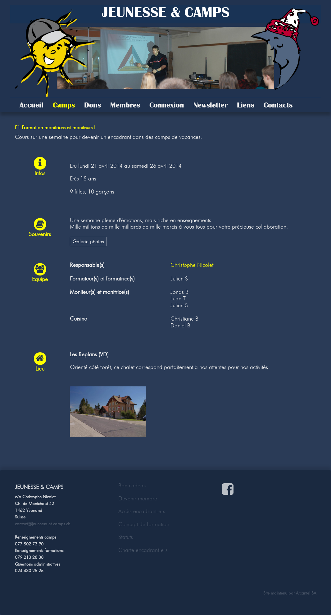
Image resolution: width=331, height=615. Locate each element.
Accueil (31, 105)
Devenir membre (137, 498)
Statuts (125, 537)
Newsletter (210, 105)
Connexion (166, 105)
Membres (125, 105)
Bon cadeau (132, 485)
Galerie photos (88, 241)
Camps (64, 105)
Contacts (278, 105)
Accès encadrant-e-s (141, 511)
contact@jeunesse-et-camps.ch (42, 523)
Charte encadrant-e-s (143, 550)
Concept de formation (143, 524)
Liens (245, 105)
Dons (92, 105)
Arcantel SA (306, 593)
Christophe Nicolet (191, 265)
